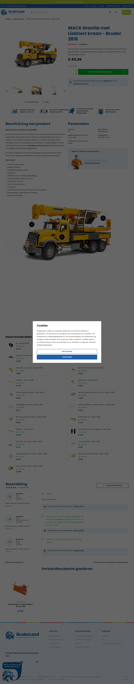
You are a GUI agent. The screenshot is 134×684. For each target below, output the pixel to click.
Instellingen (67, 351)
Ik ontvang (67, 357)
